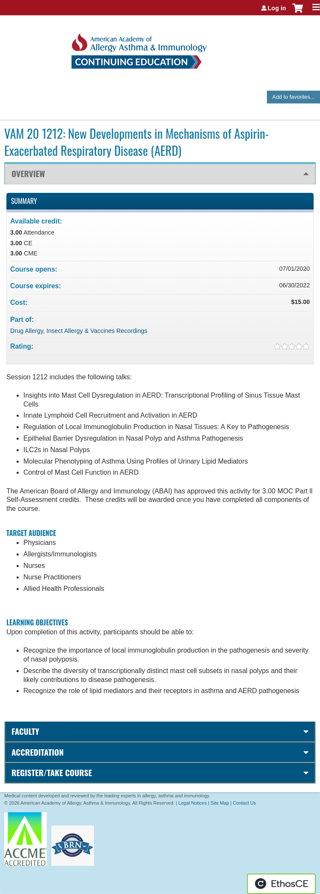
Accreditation (37, 752)
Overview (28, 173)
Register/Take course (51, 772)
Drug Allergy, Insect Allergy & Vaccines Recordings (78, 330)
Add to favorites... (293, 97)
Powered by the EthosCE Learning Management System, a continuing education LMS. (281, 884)
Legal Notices (192, 802)
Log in (277, 8)
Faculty (25, 731)
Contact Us (244, 802)
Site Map (219, 802)
